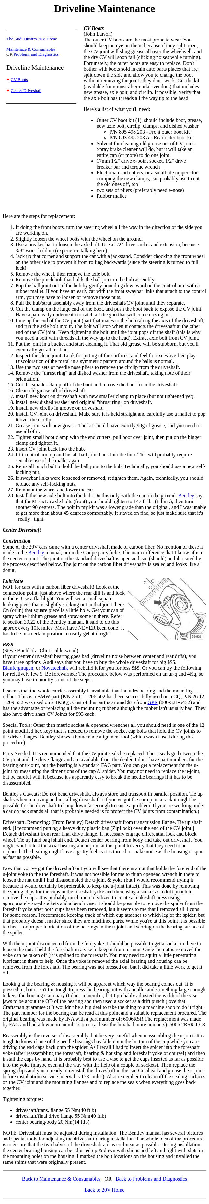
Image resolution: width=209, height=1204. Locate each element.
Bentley (186, 495)
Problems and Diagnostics (36, 54)
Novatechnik (54, 668)
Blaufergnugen (18, 668)
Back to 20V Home (105, 1190)
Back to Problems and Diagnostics (151, 1179)
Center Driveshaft (26, 90)
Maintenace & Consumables (30, 49)
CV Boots (19, 79)
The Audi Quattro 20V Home (31, 38)
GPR (153, 702)
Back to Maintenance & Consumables (61, 1179)
